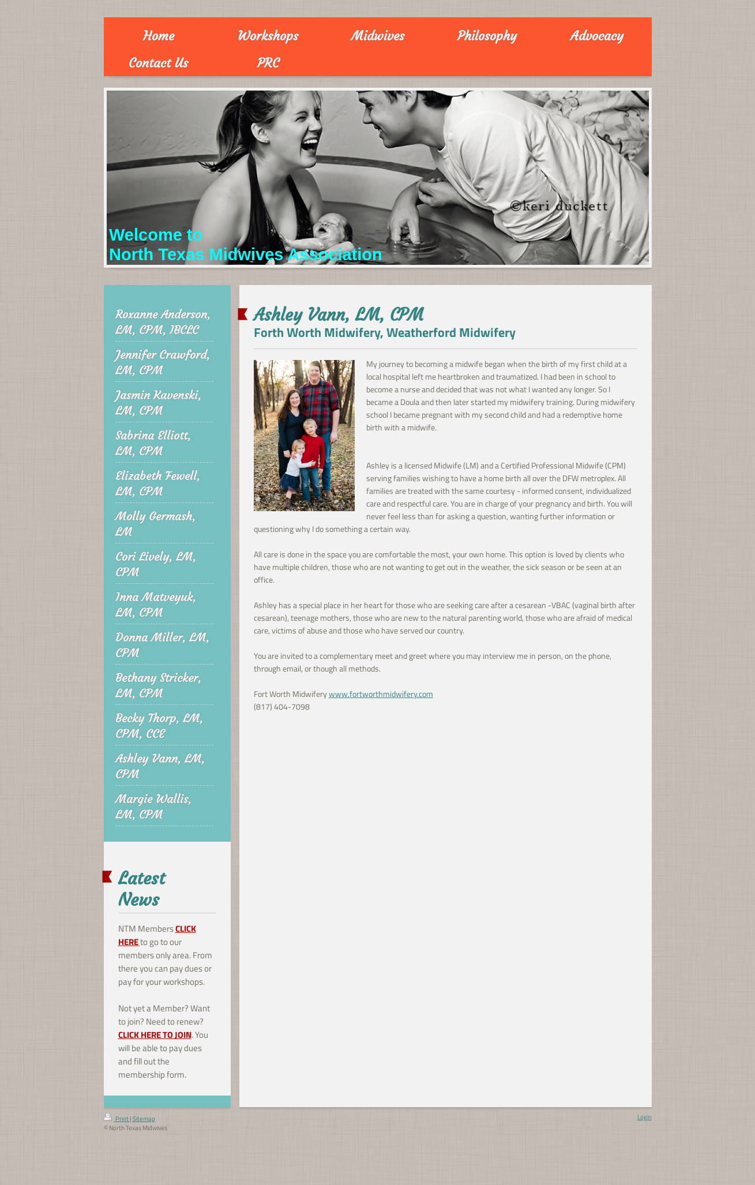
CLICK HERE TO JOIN (154, 1034)
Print (117, 1118)
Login (644, 1117)
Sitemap (144, 1118)
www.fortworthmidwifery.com (381, 694)
